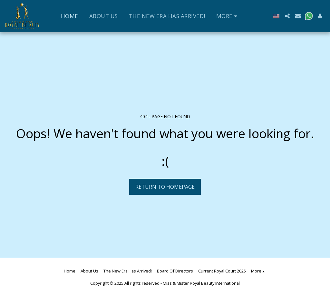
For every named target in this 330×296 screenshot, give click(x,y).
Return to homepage (165, 186)
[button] (287, 16)
